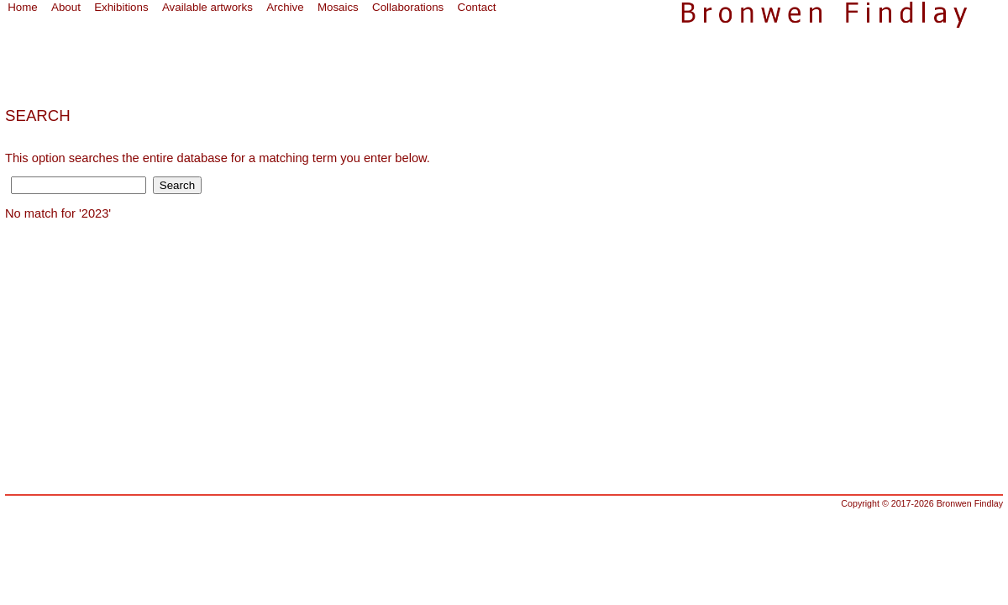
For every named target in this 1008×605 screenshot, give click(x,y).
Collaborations (408, 7)
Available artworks (207, 7)
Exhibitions (121, 7)
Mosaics (338, 7)
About (66, 7)
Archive (284, 7)
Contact (477, 7)
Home (23, 7)
